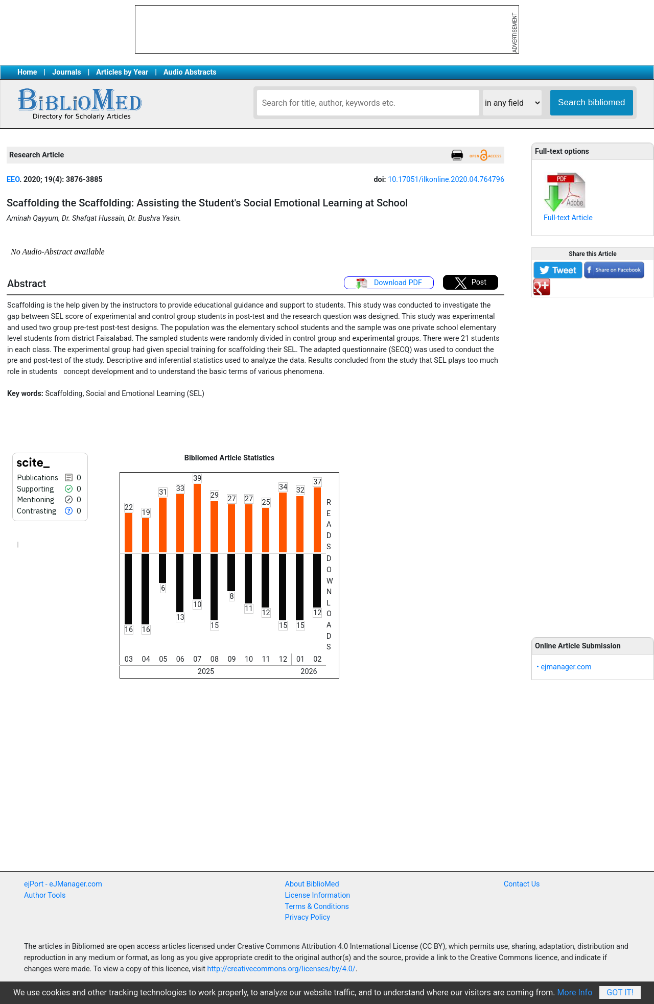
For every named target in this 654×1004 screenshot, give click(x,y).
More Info (575, 992)
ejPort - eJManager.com (63, 884)
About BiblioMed (312, 884)
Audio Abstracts (190, 72)
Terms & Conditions (317, 906)
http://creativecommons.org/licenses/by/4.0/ (281, 969)
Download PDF (389, 283)
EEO (13, 179)
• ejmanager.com (564, 667)
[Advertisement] (593, 461)
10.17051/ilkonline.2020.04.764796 (446, 179)
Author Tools (44, 895)
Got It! (620, 992)
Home (27, 72)
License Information (318, 895)
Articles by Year (122, 72)
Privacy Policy (308, 917)
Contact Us (522, 884)
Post (470, 283)
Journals (66, 72)
